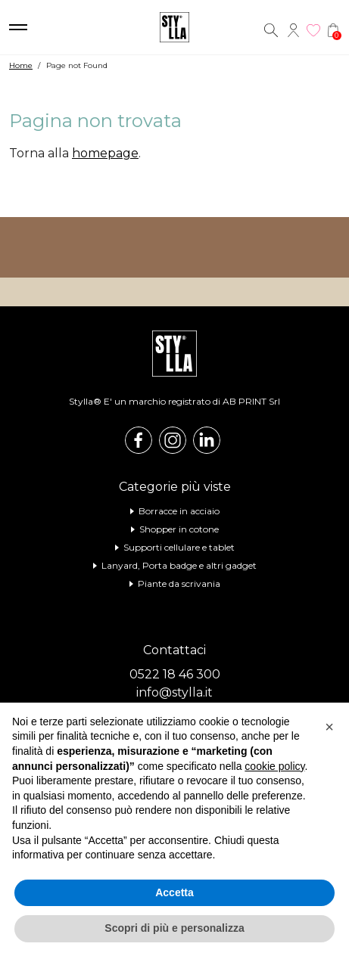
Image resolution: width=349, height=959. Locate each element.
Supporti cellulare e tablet (179, 547)
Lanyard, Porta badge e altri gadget (179, 565)
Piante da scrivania (179, 583)
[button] (329, 727)
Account (294, 30)
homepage (105, 153)
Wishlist (313, 30)
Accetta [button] (174, 892)
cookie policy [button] (274, 766)
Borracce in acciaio (179, 511)
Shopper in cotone (179, 529)
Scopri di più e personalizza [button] (174, 928)
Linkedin (206, 440)
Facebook (138, 440)
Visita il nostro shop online (174, 247)
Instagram (172, 440)
